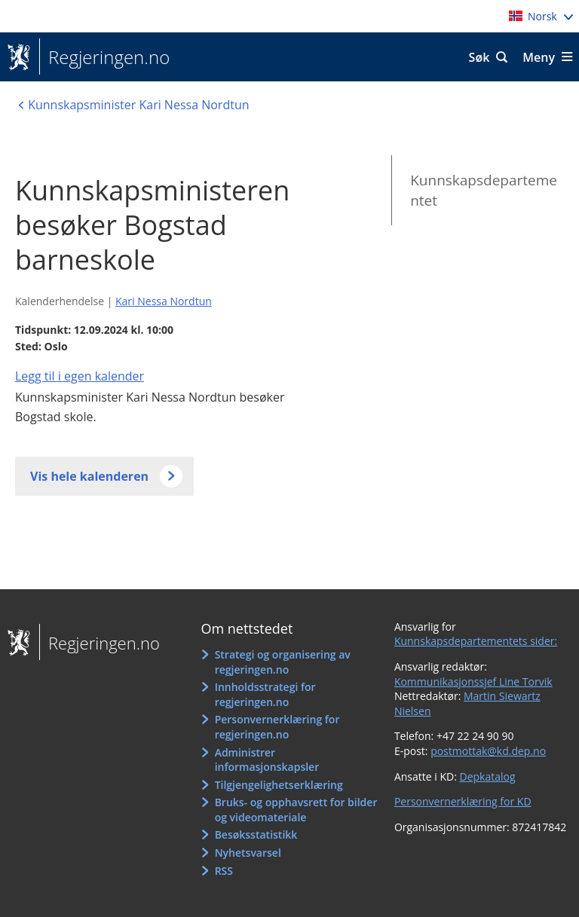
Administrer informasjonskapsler (267, 760)
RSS (224, 871)
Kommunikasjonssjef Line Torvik (473, 681)
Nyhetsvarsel (248, 852)
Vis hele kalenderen (89, 476)
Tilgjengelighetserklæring (279, 785)
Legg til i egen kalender (79, 376)
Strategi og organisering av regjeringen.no (283, 662)
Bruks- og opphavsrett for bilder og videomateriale (296, 809)
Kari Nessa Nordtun (163, 301)
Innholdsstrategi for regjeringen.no (265, 694)
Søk (479, 57)
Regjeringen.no (104, 57)
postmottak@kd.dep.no (488, 751)
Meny (538, 57)
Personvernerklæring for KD (463, 801)
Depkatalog (487, 776)
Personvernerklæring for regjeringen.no (277, 726)
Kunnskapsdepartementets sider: (475, 641)
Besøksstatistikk (256, 834)
